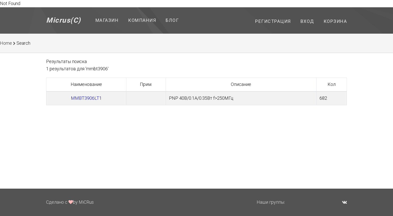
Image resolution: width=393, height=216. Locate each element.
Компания (142, 20)
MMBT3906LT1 (86, 98)
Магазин (107, 20)
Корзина (335, 21)
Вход (307, 21)
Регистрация (273, 21)
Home (6, 43)
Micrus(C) (63, 20)
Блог (172, 20)
